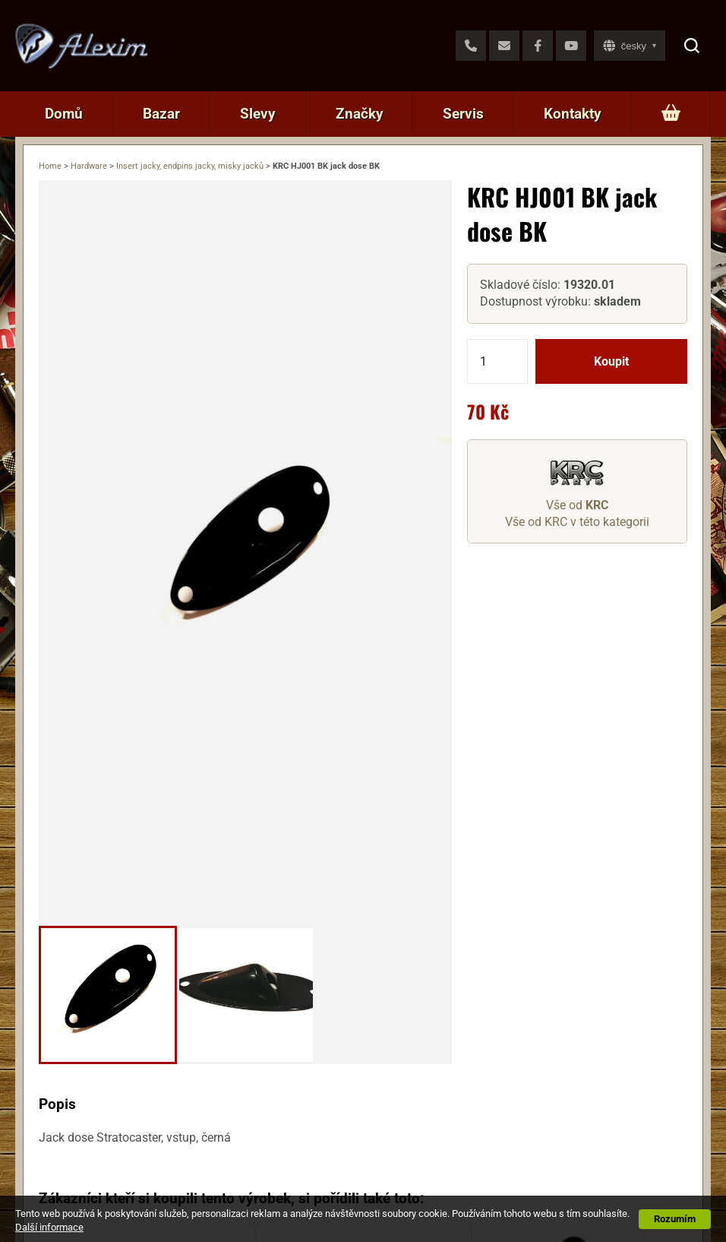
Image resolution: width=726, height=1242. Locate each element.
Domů (64, 113)
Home (50, 166)
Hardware (89, 166)
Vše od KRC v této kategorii (577, 522)
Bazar (161, 113)
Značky (360, 113)
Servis (463, 113)
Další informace (49, 1227)
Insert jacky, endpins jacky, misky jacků (190, 166)
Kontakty (572, 113)
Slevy (258, 113)
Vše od (577, 505)
